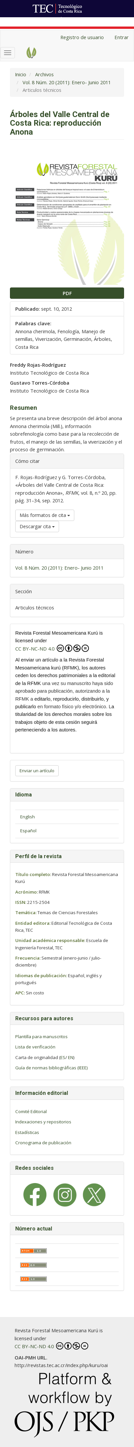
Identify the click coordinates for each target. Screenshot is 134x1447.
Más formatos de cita (45, 515)
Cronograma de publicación (43, 1143)
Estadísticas (27, 1132)
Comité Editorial (31, 1111)
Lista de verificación (35, 1047)
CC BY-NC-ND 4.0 (52, 648)
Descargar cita (37, 526)
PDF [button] (67, 293)
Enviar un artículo (37, 771)
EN (70, 1057)
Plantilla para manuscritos (41, 1036)
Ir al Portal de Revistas (86, 21)
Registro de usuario (82, 37)
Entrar (121, 37)
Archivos (44, 74)
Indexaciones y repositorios (43, 1122)
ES (62, 1057)
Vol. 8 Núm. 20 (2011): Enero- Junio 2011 (67, 82)
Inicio (20, 74)
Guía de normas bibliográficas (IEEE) (51, 1068)
